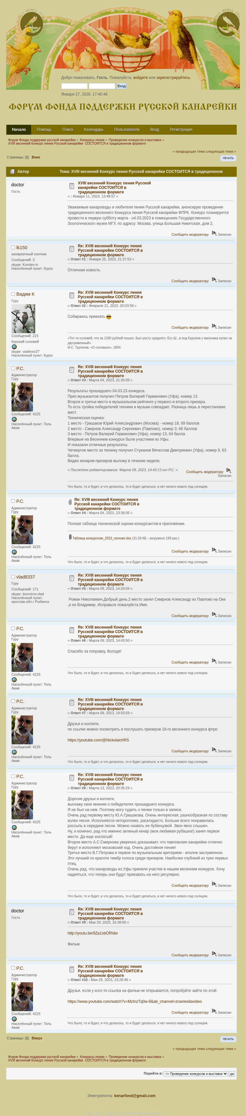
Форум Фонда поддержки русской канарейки (123, 107)
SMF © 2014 (118, 1114)
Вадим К (25, 294)
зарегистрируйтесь (173, 77)
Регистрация (181, 129)
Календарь (93, 129)
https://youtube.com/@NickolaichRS (98, 740)
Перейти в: (153, 1074)
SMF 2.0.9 (95, 1114)
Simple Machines (147, 1114)
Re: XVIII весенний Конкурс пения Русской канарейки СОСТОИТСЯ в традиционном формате (110, 250)
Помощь (44, 129)
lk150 (21, 247)
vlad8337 (25, 576)
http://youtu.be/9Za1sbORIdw (93, 933)
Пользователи (126, 129)
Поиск (67, 129)
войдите (140, 77)
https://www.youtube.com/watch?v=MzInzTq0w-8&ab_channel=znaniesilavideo (135, 1001)
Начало (19, 129)
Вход (154, 129)
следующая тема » (221, 151)
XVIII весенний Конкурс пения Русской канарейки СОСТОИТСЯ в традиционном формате (114, 187)
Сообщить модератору (190, 234)
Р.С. (20, 368)
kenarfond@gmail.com (134, 1096)
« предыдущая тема (189, 151)
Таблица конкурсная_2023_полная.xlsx (100, 538)
